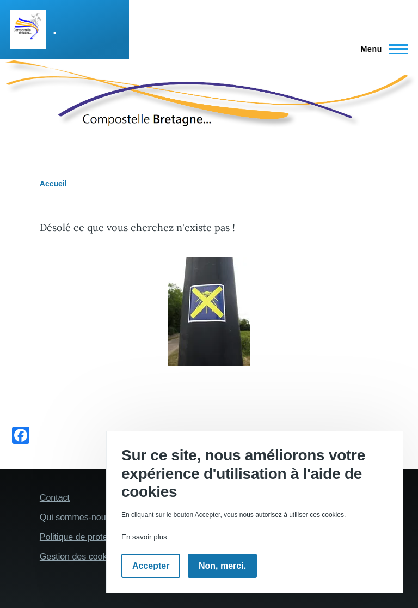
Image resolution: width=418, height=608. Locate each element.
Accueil (53, 183)
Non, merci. (222, 565)
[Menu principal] (381, 49)
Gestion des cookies (79, 556)
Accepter (150, 565)
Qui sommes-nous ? (79, 517)
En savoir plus (144, 537)
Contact (55, 497)
